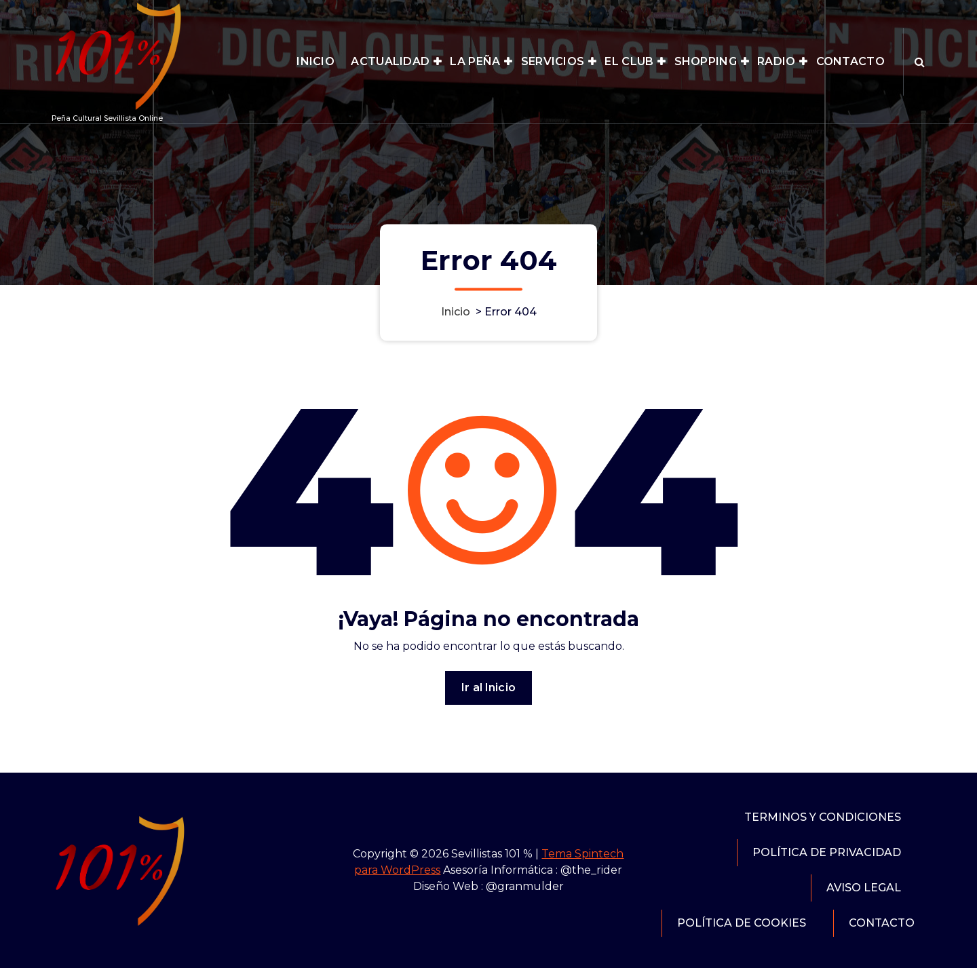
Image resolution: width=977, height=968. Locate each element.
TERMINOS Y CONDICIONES (822, 817)
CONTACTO (850, 61)
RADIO (776, 61)
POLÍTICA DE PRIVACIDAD (826, 852)
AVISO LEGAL (863, 887)
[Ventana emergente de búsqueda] (919, 61)
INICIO (315, 61)
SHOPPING (705, 61)
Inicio (455, 311)
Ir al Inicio (488, 687)
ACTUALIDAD (390, 61)
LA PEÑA (475, 61)
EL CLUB (629, 61)
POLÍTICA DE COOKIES (741, 922)
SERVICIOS (553, 61)
